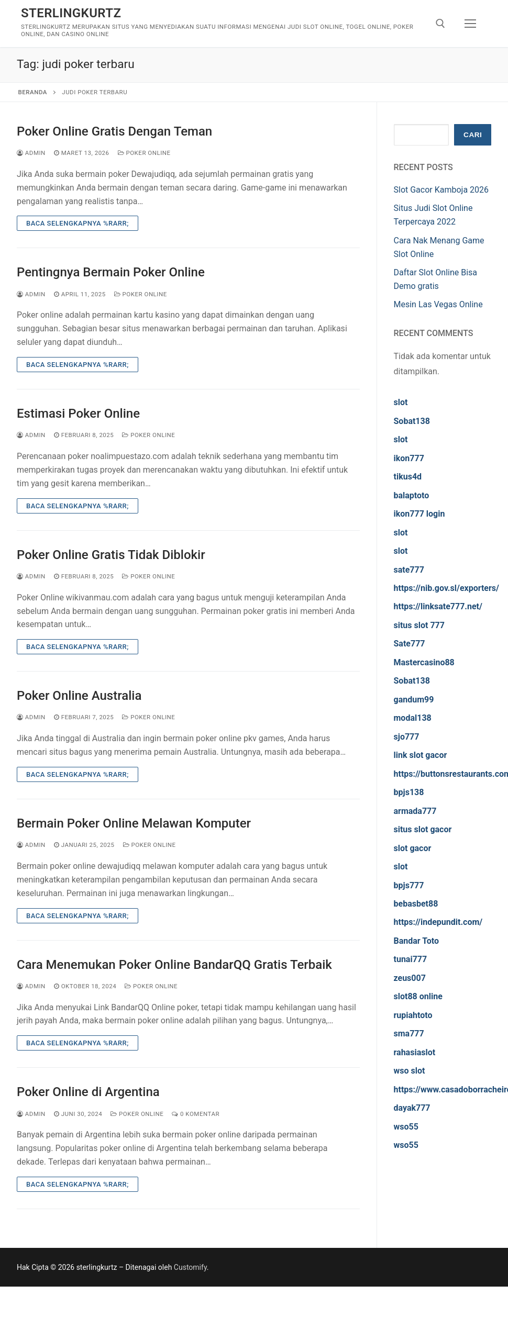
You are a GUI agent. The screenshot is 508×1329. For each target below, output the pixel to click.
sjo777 (406, 737)
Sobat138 (412, 421)
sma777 (409, 1033)
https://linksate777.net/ (438, 606)
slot (401, 402)
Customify (190, 1267)
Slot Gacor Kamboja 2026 (441, 190)
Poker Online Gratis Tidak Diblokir (111, 555)
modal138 (413, 718)
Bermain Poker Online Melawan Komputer (134, 823)
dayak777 (412, 1108)
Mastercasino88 (424, 662)
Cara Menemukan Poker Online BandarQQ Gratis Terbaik (174, 964)
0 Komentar (195, 1114)
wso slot (409, 1071)
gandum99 (414, 700)
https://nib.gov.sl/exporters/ (447, 588)
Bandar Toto (416, 941)
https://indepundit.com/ (438, 922)
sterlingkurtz (71, 13)
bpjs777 (409, 885)
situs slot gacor (423, 829)
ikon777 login (419, 514)
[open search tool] (440, 23)
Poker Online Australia (79, 695)
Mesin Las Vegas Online (438, 304)
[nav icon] (470, 24)
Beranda (32, 92)
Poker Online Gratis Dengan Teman (114, 131)
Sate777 (409, 644)
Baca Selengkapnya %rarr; (77, 223)
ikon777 (409, 458)
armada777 (415, 811)
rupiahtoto (413, 1015)
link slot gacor (420, 755)
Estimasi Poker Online (78, 413)
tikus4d (408, 477)
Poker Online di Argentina (88, 1092)
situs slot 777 (419, 625)
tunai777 (410, 959)
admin (31, 153)
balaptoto (411, 495)
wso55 (406, 1127)
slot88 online (418, 996)
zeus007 (410, 978)
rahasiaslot (415, 1052)
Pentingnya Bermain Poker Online (111, 272)
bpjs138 (409, 792)
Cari (472, 135)
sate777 (409, 570)
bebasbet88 (416, 904)
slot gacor (413, 848)
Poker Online (144, 153)
